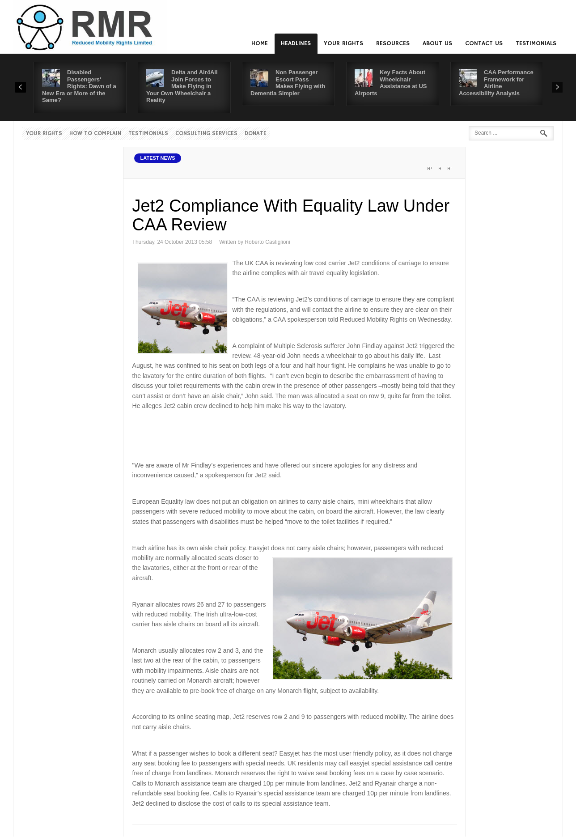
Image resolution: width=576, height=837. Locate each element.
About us (437, 43)
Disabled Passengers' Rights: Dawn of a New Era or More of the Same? (79, 86)
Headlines (296, 43)
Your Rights (343, 43)
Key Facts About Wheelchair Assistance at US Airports (391, 83)
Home (259, 43)
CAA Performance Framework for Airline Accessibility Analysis (496, 83)
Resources (393, 43)
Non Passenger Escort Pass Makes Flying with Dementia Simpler (287, 83)
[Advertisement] (295, 434)
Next (557, 87)
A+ (430, 168)
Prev (20, 87)
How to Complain (95, 133)
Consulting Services (206, 133)
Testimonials (536, 43)
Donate (256, 133)
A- (449, 168)
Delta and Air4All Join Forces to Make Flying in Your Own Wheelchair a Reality (182, 86)
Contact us (484, 43)
